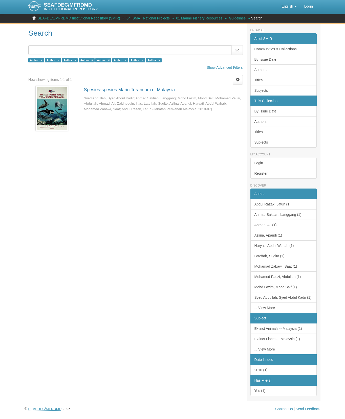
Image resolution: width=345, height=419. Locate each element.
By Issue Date (265, 59)
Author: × (36, 60)
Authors (260, 70)
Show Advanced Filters (225, 67)
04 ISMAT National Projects (148, 18)
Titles (258, 80)
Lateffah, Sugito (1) (269, 256)
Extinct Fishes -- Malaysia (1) (277, 339)
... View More (264, 308)
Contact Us (284, 409)
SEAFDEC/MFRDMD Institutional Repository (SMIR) (79, 18)
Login (258, 163)
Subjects (261, 90)
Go (237, 50)
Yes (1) (260, 391)
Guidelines (237, 18)
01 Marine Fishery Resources (199, 18)
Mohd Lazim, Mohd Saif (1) (275, 287)
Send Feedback (308, 409)
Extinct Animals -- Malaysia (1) (278, 329)
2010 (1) (261, 370)
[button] (289, 6)
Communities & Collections (275, 49)
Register (261, 173)
